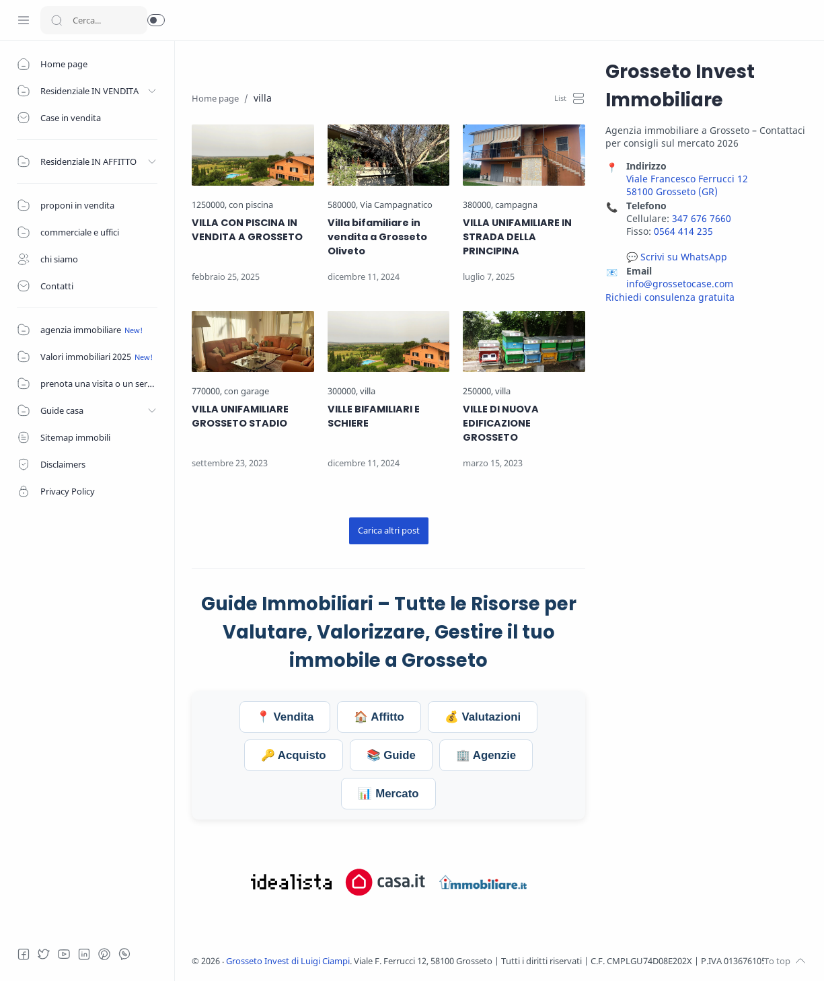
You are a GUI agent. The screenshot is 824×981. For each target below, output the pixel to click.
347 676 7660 (701, 218)
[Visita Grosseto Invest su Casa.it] (385, 882)
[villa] (367, 391)
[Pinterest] (104, 954)
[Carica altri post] (388, 530)
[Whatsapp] (124, 954)
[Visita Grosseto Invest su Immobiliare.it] (483, 882)
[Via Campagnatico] (396, 205)
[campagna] (516, 205)
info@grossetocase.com (679, 283)
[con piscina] (251, 205)
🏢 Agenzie (486, 755)
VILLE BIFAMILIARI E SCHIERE (374, 416)
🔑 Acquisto (293, 755)
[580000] (343, 205)
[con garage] (246, 391)
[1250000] (209, 205)
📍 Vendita (284, 717)
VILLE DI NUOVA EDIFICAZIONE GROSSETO (501, 423)
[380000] (478, 205)
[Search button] (56, 20)
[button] (156, 20)
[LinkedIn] (84, 954)
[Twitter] (43, 954)
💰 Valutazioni (483, 717)
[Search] (93, 20)
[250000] (478, 391)
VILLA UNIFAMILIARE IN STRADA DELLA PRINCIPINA (517, 237)
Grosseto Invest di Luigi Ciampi (288, 961)
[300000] (343, 391)
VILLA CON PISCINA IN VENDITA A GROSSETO (247, 230)
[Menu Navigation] (23, 20)
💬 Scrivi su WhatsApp (676, 256)
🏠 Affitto (379, 717)
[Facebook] (23, 954)
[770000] (207, 391)
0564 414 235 (683, 231)
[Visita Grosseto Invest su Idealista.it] (291, 882)
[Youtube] (64, 954)
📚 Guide (391, 755)
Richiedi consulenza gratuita (670, 297)
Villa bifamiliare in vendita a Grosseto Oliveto (377, 237)
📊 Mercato (388, 793)
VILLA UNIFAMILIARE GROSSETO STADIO (240, 416)
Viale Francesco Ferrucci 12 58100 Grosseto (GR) (687, 185)
